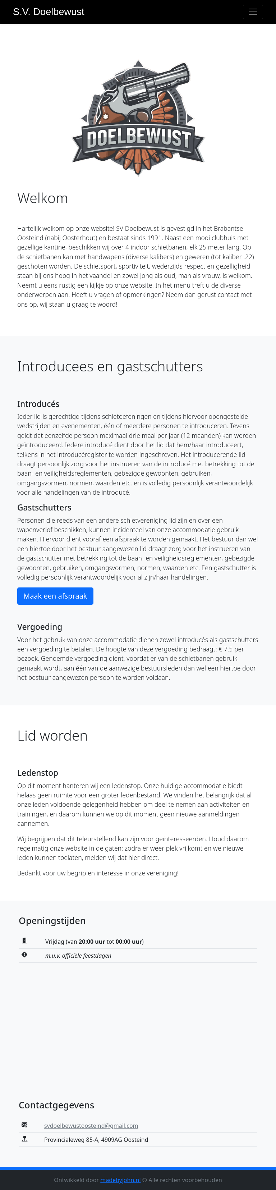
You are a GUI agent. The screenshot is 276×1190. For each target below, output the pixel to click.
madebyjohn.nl (120, 1180)
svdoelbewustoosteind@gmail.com (91, 1126)
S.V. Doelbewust (48, 11)
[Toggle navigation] (253, 12)
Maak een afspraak (55, 596)
